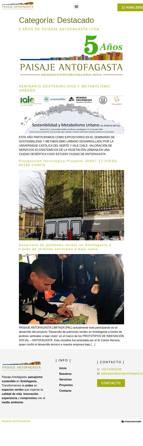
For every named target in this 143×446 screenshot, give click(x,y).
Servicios (65, 379)
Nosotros (65, 373)
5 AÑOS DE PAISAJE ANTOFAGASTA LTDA (59, 29)
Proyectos (66, 385)
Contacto (65, 390)
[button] (76, 6)
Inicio (63, 368)
